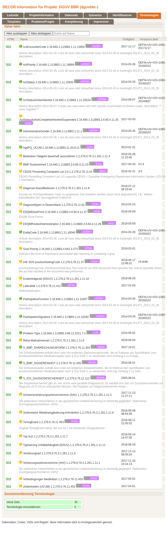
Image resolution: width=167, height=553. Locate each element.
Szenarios (95, 15)
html (8, 46)
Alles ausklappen (16, 33)
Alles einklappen (41, 33)
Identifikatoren (122, 15)
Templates (14, 21)
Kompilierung (74, 21)
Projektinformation (41, 15)
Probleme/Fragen (42, 21)
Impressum (101, 21)
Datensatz (71, 15)
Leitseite (12, 15)
